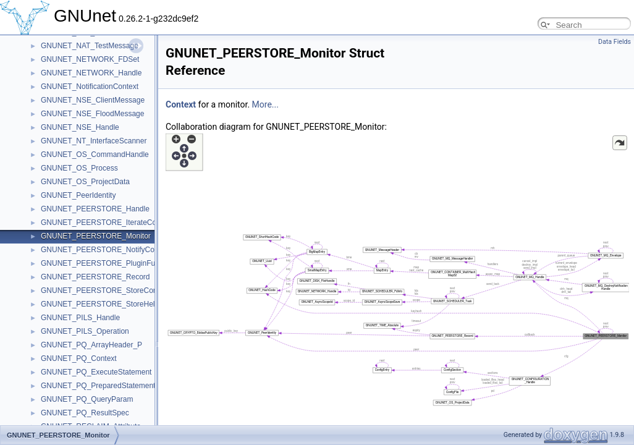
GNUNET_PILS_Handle (80, 317)
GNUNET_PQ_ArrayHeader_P (91, 345)
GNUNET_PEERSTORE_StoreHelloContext (113, 304)
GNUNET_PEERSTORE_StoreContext (105, 290)
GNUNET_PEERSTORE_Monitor (96, 236)
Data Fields (614, 42)
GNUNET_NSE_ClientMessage (93, 100)
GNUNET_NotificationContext (89, 86)
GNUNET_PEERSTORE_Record (95, 277)
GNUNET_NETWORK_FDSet (90, 59)
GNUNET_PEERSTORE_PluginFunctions (110, 263)
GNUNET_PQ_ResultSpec (85, 413)
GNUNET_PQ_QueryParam (87, 399)
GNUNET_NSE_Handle (80, 127)
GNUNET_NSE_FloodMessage (92, 113)
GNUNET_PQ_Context (79, 358)
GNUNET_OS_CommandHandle (95, 154)
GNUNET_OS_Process (79, 168)
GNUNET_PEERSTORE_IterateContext (106, 222)
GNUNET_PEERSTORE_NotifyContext (106, 249)
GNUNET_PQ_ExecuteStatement (96, 372)
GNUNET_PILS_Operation (85, 331)
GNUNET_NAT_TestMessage (89, 45)
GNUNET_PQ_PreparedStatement (98, 385)
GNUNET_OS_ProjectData (85, 181)
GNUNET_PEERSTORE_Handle (95, 209)
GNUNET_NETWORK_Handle (91, 73)
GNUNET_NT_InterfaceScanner (93, 141)
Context (181, 104)
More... (265, 104)
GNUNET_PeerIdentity (78, 195)
